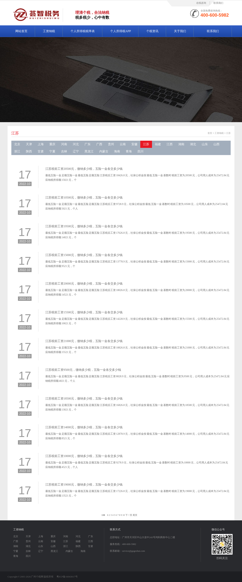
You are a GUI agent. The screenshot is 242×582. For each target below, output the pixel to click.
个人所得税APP (120, 31)
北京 (17, 144)
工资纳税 (49, 31)
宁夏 (52, 151)
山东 (205, 144)
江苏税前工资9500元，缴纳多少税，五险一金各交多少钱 (83, 369)
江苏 (15, 133)
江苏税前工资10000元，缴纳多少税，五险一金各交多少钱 (84, 456)
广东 (88, 144)
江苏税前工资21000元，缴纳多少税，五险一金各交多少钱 (84, 341)
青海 (129, 151)
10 (124, 515)
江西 (170, 144)
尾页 (135, 515)
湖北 (193, 144)
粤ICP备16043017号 (67, 576)
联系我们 (218, 3)
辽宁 (76, 151)
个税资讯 (152, 31)
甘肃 (41, 151)
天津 (29, 144)
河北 (76, 144)
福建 (158, 144)
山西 (216, 144)
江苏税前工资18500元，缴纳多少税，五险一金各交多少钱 (84, 398)
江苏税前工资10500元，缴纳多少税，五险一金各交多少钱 (84, 197)
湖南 (181, 144)
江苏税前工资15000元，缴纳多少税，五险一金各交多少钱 (84, 255)
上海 (41, 144)
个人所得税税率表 (83, 31)
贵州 (111, 144)
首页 (210, 133)
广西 (99, 144)
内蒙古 (103, 151)
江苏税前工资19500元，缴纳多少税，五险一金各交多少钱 (84, 226)
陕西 (29, 151)
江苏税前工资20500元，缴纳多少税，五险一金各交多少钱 (84, 168)
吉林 (64, 151)
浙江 (17, 151)
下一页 (128, 515)
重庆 (52, 144)
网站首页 (21, 31)
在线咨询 (201, 3)
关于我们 (180, 31)
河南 (64, 144)
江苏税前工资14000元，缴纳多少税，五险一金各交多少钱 (84, 427)
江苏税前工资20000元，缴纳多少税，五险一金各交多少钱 (84, 283)
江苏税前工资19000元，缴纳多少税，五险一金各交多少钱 (84, 484)
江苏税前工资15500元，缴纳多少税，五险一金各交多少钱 (84, 312)
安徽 (134, 144)
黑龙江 (89, 151)
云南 (123, 144)
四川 (140, 151)
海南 (117, 151)
